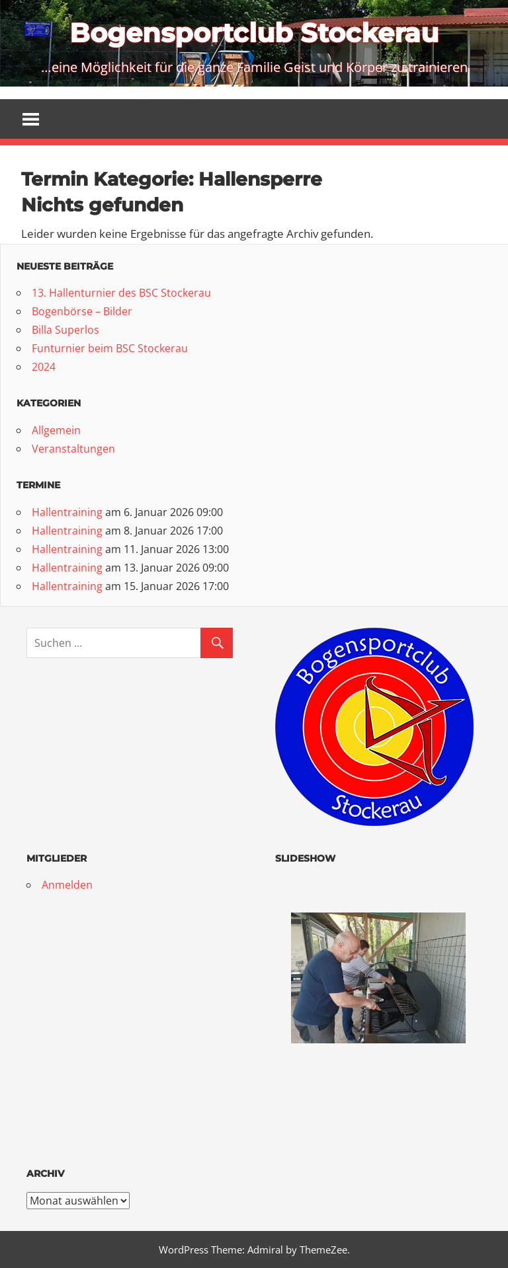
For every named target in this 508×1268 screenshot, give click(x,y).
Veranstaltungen (73, 448)
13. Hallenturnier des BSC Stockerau (121, 292)
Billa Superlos (65, 329)
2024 (44, 366)
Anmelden (67, 884)
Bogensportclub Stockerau (254, 33)
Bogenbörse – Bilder (82, 311)
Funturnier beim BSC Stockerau (110, 348)
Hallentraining (67, 512)
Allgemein (56, 430)
